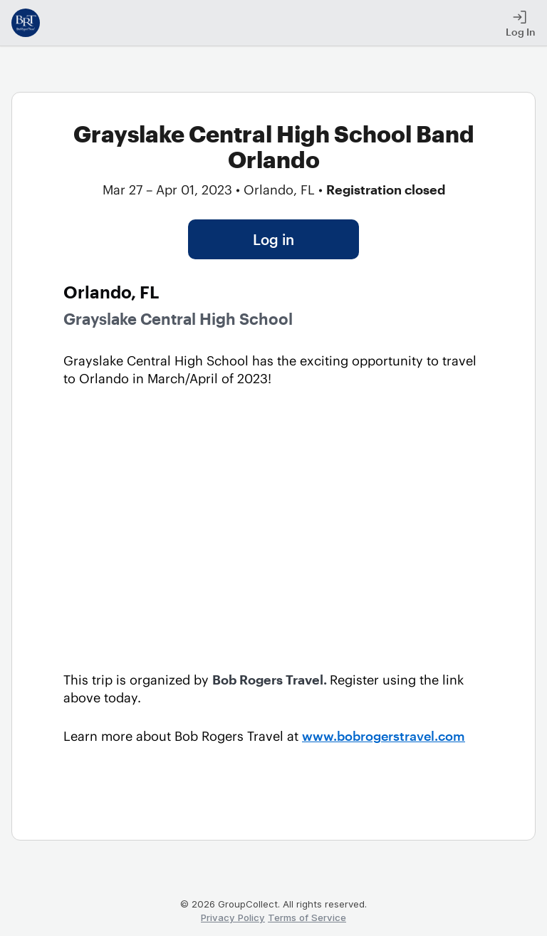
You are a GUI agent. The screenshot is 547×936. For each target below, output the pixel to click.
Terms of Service (307, 917)
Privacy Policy (233, 917)
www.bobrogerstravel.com (383, 736)
